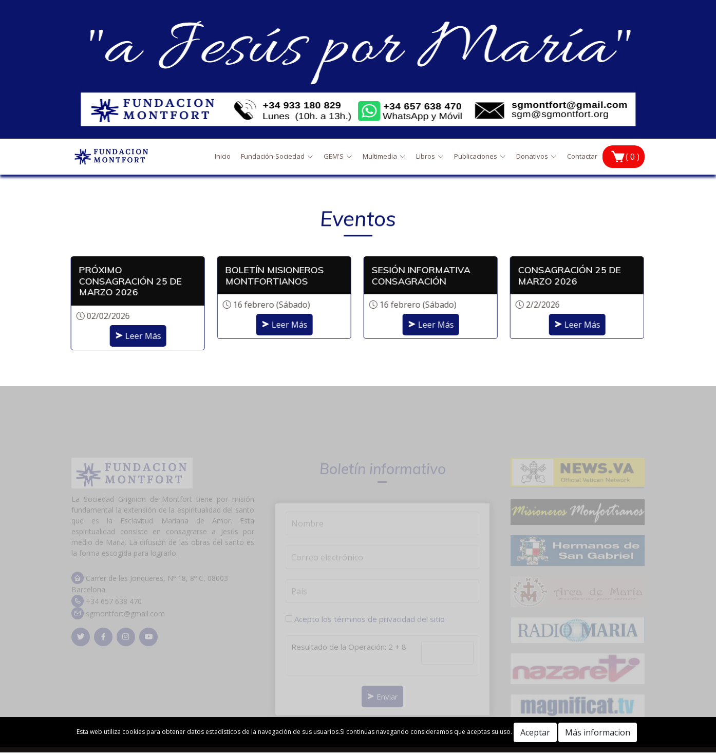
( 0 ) (632, 156)
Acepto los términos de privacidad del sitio (369, 627)
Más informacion (597, 732)
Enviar (382, 704)
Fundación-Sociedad (277, 156)
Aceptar (535, 732)
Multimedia (384, 156)
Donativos (536, 156)
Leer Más (132, 336)
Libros (430, 156)
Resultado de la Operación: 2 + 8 (348, 654)
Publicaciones (480, 156)
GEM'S (338, 156)
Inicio (223, 156)
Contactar (582, 156)
